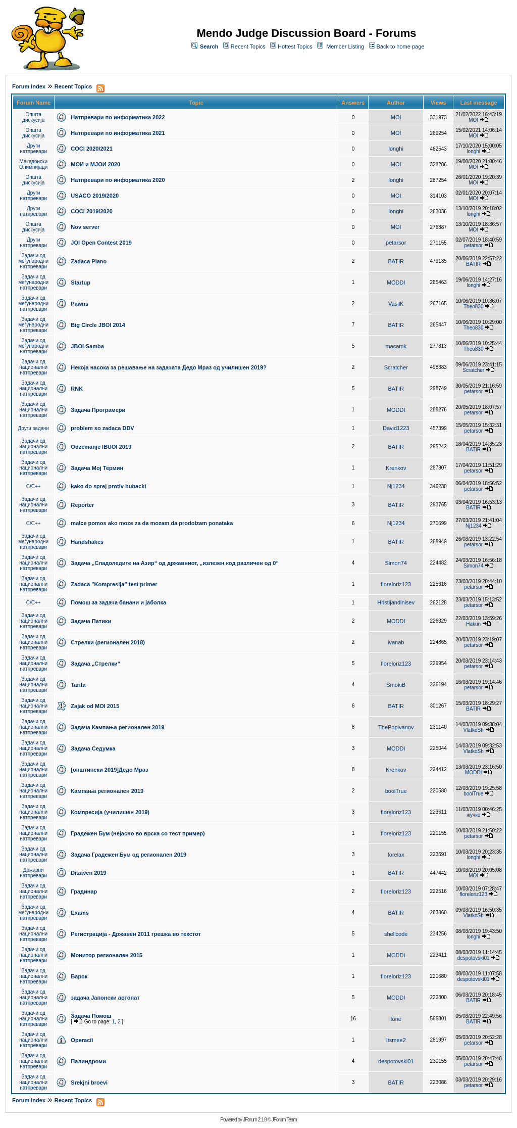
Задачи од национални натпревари (33, 367)
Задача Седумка (93, 748)
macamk (395, 346)
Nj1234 (396, 486)
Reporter (82, 505)
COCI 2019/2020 (92, 211)
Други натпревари (33, 148)
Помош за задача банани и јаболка (118, 602)
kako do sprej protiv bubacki (108, 486)
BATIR (396, 261)
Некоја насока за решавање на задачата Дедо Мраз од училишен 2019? (169, 367)
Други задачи (33, 428)
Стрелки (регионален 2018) (108, 642)
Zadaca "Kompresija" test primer (114, 584)
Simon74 (396, 563)
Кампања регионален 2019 (107, 791)
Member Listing (345, 46)
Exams (79, 913)
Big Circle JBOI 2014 (98, 325)
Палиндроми (88, 1061)
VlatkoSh (473, 730)
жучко (473, 815)
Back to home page (401, 46)
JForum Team (284, 1119)
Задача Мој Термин (97, 468)
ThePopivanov (395, 727)
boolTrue (396, 791)
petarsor (396, 243)
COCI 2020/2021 (92, 149)
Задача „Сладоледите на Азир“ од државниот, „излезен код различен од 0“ (175, 563)
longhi (396, 149)
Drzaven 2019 (88, 873)
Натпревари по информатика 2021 (118, 133)
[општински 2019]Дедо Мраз (109, 770)
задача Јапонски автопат (105, 998)
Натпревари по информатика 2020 (118, 180)
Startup (80, 282)
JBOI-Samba (87, 346)
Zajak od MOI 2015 (95, 706)
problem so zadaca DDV (102, 428)
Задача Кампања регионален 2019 (117, 727)
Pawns (79, 304)
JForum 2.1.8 (255, 1119)
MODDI (396, 282)
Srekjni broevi (89, 1082)
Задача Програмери (98, 410)
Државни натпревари (33, 872)
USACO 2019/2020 (95, 196)
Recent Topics (248, 46)
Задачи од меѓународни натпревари (33, 261)
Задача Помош (91, 1016)
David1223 (396, 428)
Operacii (82, 1040)
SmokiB (395, 685)
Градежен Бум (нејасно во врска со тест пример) (137, 833)
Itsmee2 (396, 1040)
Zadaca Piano (89, 261)
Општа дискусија (33, 117)
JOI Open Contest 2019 (101, 243)
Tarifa (78, 685)
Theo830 (473, 306)
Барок (79, 976)
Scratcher (396, 367)
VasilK (395, 304)
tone (396, 1019)
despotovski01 (473, 958)
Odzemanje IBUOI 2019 (101, 447)
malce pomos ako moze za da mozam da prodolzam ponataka (152, 523)
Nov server (85, 227)
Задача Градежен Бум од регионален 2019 (128, 855)
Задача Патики (91, 621)
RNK (77, 389)
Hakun (473, 624)
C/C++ (33, 486)
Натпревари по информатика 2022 (118, 117)
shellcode (395, 934)
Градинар (84, 891)
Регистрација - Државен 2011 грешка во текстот (135, 934)
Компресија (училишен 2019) (110, 812)
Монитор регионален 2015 (106, 955)
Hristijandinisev (396, 602)
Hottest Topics (295, 46)
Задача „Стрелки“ (95, 664)
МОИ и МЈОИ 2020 (95, 164)
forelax (396, 855)
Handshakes (87, 542)
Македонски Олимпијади (33, 164)
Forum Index (28, 86)
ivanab (396, 642)
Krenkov (396, 468)
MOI (396, 117)
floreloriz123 (396, 584)
